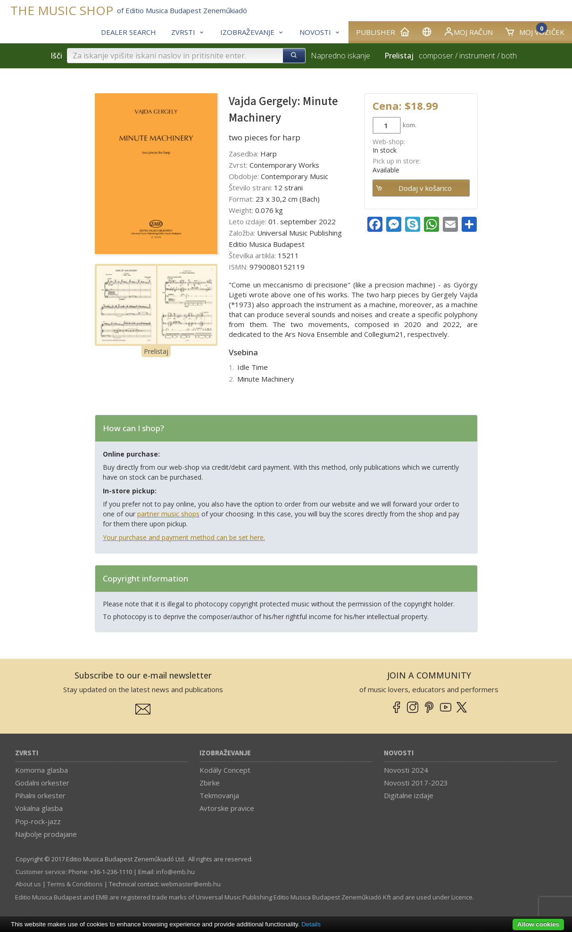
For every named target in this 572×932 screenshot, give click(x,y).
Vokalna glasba (39, 808)
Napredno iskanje (340, 55)
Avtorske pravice (226, 808)
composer (436, 55)
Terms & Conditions (75, 884)
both (509, 55)
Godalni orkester (42, 782)
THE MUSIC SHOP (61, 10)
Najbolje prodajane (46, 834)
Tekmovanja (219, 795)
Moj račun (468, 31)
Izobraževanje (225, 753)
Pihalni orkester (40, 795)
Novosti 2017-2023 (416, 782)
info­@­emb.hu (175, 871)
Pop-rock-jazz (38, 821)
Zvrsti (26, 753)
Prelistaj (156, 351)
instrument (477, 55)
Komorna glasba (41, 770)
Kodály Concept (224, 770)
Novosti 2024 (406, 770)
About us (28, 884)
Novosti (399, 753)
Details (311, 924)
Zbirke (209, 782)
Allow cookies (538, 924)
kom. (409, 125)
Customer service (41, 871)
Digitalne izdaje (408, 795)
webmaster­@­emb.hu (191, 884)
